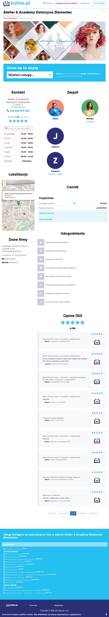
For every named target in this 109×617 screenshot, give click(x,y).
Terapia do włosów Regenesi (21, 580)
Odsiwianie (13, 588)
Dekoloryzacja (15, 557)
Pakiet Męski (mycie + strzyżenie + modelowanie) (27, 593)
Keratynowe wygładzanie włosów (22, 559)
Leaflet (32, 230)
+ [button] (4, 182)
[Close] (106, 614)
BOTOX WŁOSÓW (16, 554)
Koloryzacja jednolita (17, 562)
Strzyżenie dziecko (15, 549)
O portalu (33, 605)
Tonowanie (13, 582)
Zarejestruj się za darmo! (66, 3)
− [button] (4, 185)
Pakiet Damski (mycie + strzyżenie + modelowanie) (29, 575)
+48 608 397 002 (19, 110)
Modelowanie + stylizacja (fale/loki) (23, 572)
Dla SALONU (99, 3)
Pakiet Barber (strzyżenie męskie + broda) (26, 590)
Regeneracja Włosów (17, 577)
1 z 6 (73, 513)
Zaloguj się (84, 3)
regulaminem (75, 614)
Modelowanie (13, 570)
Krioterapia (13, 567)
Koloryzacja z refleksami (18, 564)
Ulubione (48, 3)
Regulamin (59, 605)
